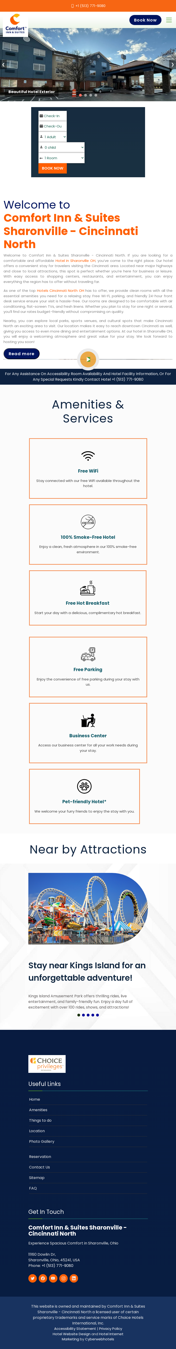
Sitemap (37, 1177)
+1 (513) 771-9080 (90, 5)
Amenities (38, 1110)
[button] (78, 1015)
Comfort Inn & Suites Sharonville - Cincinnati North (71, 231)
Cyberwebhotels (99, 1339)
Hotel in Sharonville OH (76, 260)
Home (34, 1099)
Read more (21, 354)
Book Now (145, 20)
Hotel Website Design (71, 1333)
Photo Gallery (41, 1141)
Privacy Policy (110, 1328)
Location (37, 1131)
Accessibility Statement (75, 1328)
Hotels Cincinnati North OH (60, 290)
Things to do (40, 1120)
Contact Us (39, 1167)
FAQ (33, 1188)
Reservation (40, 1156)
